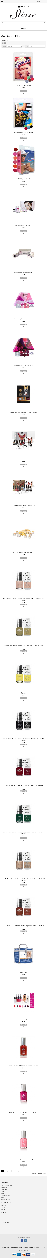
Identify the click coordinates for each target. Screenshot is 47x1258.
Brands (2, 1215)
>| (18, 1171)
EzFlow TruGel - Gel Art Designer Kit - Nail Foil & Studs (23, 412)
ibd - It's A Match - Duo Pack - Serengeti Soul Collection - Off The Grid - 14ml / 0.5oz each (23, 646)
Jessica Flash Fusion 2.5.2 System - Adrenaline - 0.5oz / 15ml (24, 1112)
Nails (5, 33)
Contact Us (3, 1205)
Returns (3, 1207)
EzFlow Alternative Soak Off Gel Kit (23, 225)
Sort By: (4, 46)
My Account (4, 1225)
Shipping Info (4, 1187)
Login (38, 1)
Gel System (10, 33)
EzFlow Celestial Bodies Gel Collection (23, 272)
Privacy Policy (4, 1197)
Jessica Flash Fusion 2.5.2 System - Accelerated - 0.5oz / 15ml (23, 1065)
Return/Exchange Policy (6, 1185)
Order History (4, 1227)
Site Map (3, 1209)
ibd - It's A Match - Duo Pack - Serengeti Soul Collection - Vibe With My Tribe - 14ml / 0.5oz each (23, 786)
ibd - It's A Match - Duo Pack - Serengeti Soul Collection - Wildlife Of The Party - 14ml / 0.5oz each (23, 879)
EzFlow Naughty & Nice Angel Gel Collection (24, 319)
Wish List (3, 1229)
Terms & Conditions (5, 1199)
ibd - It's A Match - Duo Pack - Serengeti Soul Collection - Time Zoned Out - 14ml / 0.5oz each (23, 739)
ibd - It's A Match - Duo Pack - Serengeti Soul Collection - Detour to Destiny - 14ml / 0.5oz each (23, 599)
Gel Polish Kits (18, 33)
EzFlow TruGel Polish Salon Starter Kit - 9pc (23, 459)
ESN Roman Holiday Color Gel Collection (23, 132)
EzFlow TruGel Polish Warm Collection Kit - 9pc (23, 505)
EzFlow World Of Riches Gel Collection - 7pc (23, 552)
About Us (3, 1193)
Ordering (3, 1191)
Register (44, 1)
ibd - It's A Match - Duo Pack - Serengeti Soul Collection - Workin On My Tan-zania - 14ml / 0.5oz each (23, 926)
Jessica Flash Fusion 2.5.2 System (23, 1019)
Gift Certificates (4, 1217)
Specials (3, 1219)
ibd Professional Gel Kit (23, 972)
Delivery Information (5, 1195)
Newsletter (3, 1230)
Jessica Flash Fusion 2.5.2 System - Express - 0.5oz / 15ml (23, 1159)
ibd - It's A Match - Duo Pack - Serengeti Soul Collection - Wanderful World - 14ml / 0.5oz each (23, 832)
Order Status (4, 1189)
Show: (27, 46)
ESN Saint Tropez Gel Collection (23, 178)
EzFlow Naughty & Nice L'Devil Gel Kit (23, 365)
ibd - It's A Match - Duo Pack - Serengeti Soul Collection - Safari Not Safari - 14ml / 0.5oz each (23, 692)
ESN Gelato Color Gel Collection (23, 85)
